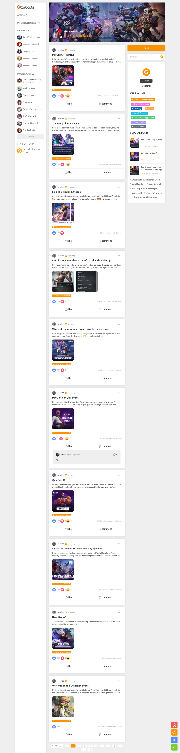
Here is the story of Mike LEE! (151, 140)
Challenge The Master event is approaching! (150, 193)
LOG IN (146, 80)
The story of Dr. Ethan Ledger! (145, 188)
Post (146, 48)
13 (114, 746)
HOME (22, 15)
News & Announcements (62, 90)
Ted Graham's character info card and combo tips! (151, 168)
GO (89, 750)
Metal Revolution (73, 31)
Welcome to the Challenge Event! (146, 180)
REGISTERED (146, 86)
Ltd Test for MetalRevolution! (144, 197)
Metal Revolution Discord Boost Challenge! (150, 184)
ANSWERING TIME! (149, 153)
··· (108, 746)
